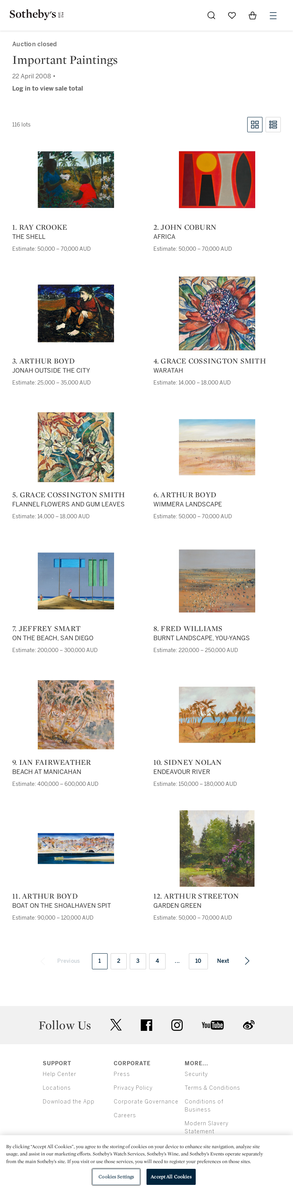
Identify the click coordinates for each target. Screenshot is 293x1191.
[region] (146, 1163)
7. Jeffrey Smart (46, 628)
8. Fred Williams (188, 628)
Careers (125, 1115)
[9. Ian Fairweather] (76, 715)
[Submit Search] (211, 15)
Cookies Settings (116, 1176)
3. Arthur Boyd (43, 360)
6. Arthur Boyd (185, 494)
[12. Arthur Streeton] (217, 848)
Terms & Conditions (212, 1088)
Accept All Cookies (171, 1176)
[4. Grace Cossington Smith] (217, 313)
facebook (146, 1025)
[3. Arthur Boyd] (76, 313)
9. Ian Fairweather (51, 762)
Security (196, 1074)
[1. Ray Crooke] (76, 179)
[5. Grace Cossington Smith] (76, 447)
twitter (116, 1025)
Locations (57, 1088)
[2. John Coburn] (217, 179)
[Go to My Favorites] (232, 15)
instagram (177, 1025)
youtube (213, 1025)
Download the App (69, 1102)
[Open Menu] (273, 15)
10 (198, 961)
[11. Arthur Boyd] (76, 848)
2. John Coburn (185, 227)
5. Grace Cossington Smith (68, 494)
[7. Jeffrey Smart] (76, 581)
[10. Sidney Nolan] (217, 715)
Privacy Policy (133, 1088)
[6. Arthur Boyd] (217, 447)
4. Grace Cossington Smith (209, 360)
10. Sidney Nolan (187, 762)
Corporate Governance (146, 1102)
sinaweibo (248, 1025)
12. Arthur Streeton (196, 896)
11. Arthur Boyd (45, 896)
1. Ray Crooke (39, 227)
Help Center (59, 1074)
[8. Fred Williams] (217, 581)
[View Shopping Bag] (252, 15)
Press (122, 1074)
